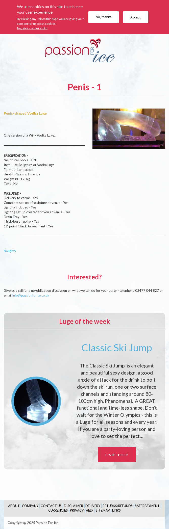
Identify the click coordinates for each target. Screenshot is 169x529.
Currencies (58, 510)
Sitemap (103, 510)
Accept (135, 17)
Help (89, 510)
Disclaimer (73, 506)
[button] (128, 129)
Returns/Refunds (118, 506)
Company (30, 506)
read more (116, 454)
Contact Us (51, 506)
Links (116, 510)
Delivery (92, 506)
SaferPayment (147, 506)
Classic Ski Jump (116, 347)
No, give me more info (32, 28)
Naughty (10, 251)
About (14, 506)
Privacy (77, 510)
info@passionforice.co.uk (30, 295)
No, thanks (103, 17)
